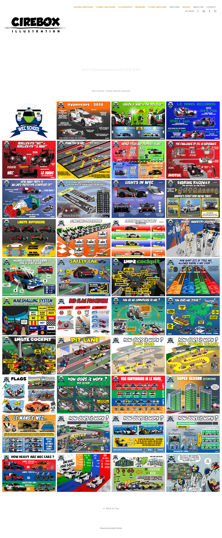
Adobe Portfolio (116, 528)
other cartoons (157, 7)
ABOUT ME (198, 7)
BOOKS (186, 7)
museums (140, 7)
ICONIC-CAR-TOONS (105, 7)
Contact (211, 7)
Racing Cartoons (83, 7)
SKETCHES (175, 7)
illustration (125, 7)
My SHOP (189, 11)
